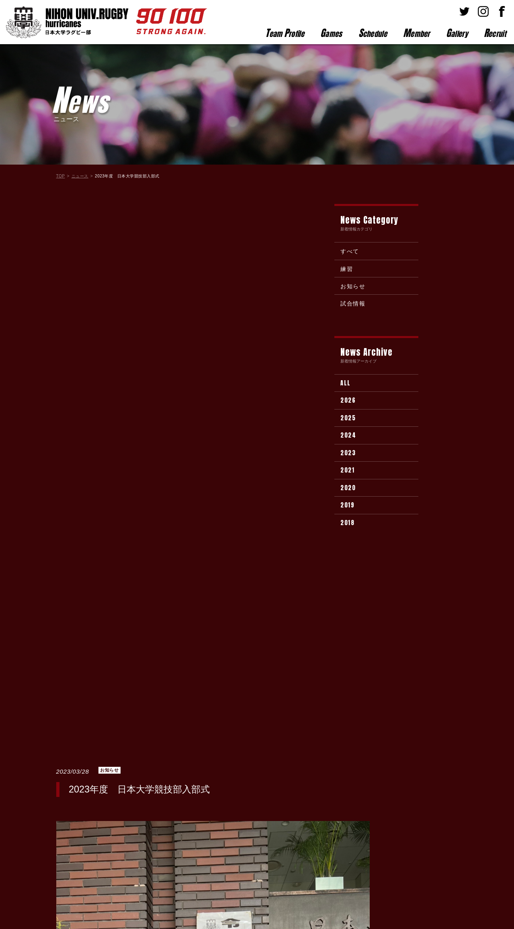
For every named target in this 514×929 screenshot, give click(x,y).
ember (416, 33)
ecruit (495, 33)
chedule (372, 33)
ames (331, 33)
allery (457, 33)
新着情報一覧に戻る (213, 736)
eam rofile (284, 33)
